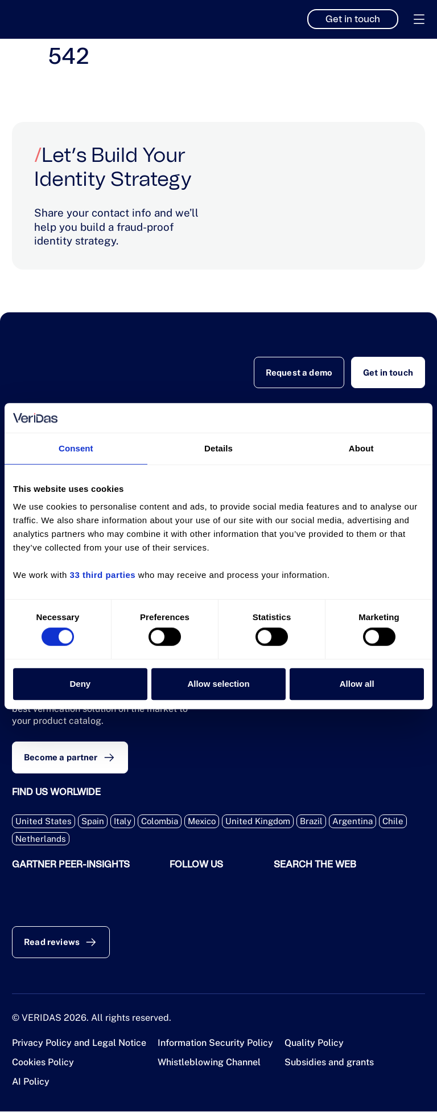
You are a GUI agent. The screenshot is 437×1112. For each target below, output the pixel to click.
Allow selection (218, 684)
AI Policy (31, 1082)
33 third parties (103, 575)
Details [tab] (218, 448)
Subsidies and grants (329, 1062)
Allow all (357, 684)
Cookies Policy (43, 1062)
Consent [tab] (76, 448)
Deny (79, 684)
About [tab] (361, 448)
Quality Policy (314, 1043)
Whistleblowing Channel (209, 1062)
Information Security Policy (215, 1043)
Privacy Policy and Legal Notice (79, 1043)
